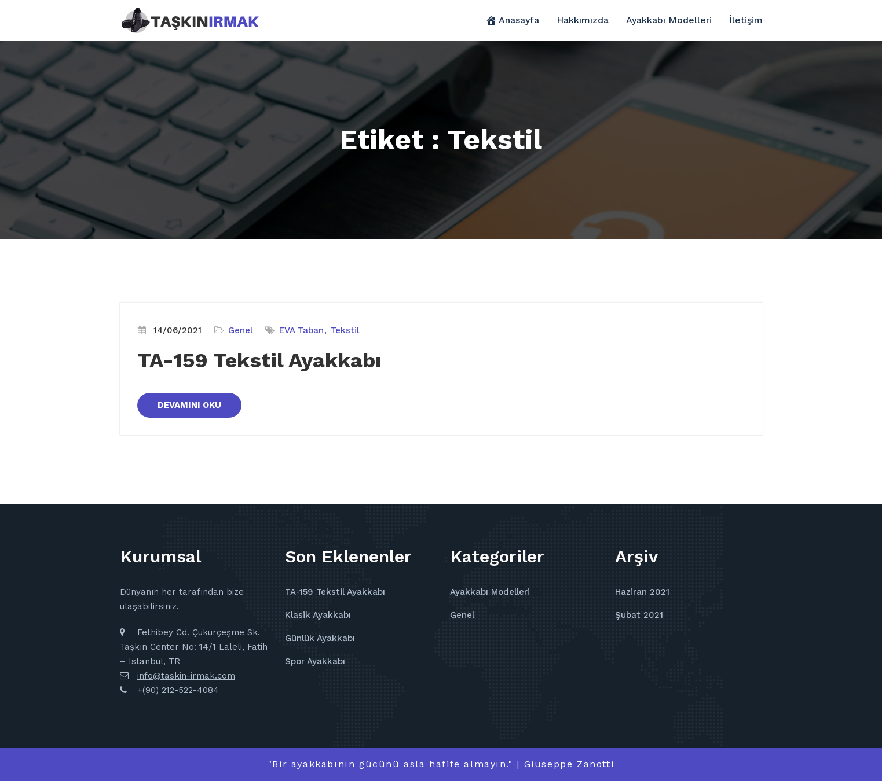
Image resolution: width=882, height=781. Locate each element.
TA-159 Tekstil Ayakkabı (259, 360)
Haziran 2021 (642, 592)
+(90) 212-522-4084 (178, 690)
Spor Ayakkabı (315, 661)
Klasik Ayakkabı (318, 615)
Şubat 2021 (639, 615)
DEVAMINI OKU (189, 405)
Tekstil (345, 330)
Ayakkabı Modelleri (669, 19)
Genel (240, 330)
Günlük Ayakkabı (320, 638)
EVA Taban (301, 330)
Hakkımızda (583, 19)
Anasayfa (512, 20)
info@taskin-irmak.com (186, 676)
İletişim (746, 19)
